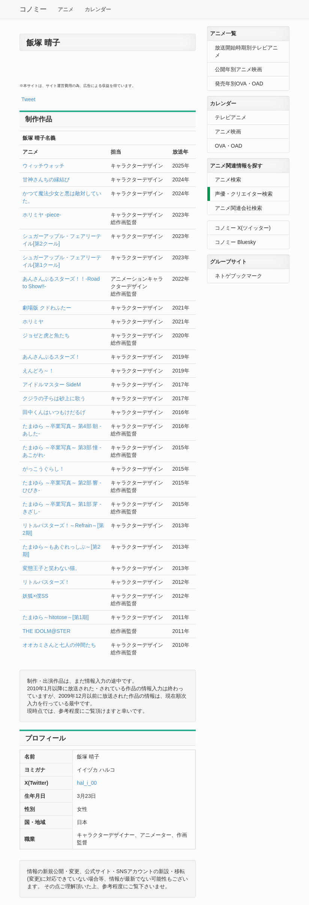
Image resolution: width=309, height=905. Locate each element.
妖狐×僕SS (35, 596)
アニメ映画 (228, 132)
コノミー (33, 9)
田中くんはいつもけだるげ (54, 412)
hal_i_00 (87, 783)
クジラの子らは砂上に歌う (54, 398)
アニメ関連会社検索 (238, 208)
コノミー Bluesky (235, 242)
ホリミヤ (33, 322)
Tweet (28, 99)
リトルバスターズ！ (46, 582)
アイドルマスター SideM (51, 384)
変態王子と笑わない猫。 (51, 568)
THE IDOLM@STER (46, 631)
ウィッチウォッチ (43, 166)
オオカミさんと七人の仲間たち (59, 645)
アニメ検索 (228, 179)
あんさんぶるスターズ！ (51, 357)
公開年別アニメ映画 (238, 69)
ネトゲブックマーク (238, 276)
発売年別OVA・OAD (239, 84)
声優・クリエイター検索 (244, 194)
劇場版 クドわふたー (46, 308)
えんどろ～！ (38, 371)
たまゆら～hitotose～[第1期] (55, 617)
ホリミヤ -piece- (41, 215)
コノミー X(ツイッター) (243, 228)
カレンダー (98, 9)
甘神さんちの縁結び (46, 179)
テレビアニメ (230, 117)
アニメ (66, 9)
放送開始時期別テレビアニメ (246, 51)
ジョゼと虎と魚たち (46, 335)
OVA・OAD (228, 146)
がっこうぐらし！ (43, 469)
